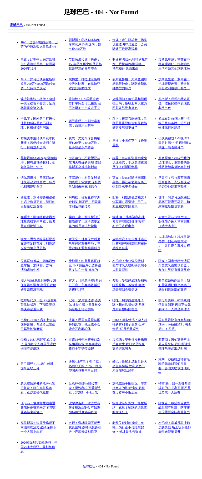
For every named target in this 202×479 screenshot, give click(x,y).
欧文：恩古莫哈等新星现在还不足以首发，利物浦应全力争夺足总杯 (38, 243)
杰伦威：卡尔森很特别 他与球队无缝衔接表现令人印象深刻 (129, 265)
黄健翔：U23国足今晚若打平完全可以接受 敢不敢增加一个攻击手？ (85, 103)
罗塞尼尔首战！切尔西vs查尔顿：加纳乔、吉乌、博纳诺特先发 (38, 265)
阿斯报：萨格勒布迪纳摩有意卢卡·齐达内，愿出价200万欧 (85, 44)
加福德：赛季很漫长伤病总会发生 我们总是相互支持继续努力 (129, 344)
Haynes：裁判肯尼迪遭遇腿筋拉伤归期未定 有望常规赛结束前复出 (38, 407)
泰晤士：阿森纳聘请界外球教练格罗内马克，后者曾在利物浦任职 (38, 221)
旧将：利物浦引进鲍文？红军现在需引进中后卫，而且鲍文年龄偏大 (129, 202)
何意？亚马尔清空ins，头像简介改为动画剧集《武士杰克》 (174, 221)
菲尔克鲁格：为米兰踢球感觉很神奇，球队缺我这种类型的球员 (129, 83)
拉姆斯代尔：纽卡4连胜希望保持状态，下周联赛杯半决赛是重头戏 (39, 304)
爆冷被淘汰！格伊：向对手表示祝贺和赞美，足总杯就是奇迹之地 (38, 103)
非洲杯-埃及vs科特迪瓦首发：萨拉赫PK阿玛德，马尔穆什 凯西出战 (130, 64)
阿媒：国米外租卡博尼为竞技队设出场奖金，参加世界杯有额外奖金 (174, 265)
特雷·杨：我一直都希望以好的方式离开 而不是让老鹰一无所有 (174, 388)
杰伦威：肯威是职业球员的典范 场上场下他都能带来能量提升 (174, 427)
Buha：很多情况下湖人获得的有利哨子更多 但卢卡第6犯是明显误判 (129, 324)
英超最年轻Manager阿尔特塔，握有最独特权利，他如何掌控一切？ (39, 162)
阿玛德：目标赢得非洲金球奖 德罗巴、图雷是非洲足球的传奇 (85, 202)
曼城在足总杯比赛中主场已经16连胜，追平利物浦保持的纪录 (174, 123)
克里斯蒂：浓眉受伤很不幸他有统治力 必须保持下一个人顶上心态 (38, 427)
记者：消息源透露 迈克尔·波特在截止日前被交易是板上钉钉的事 (85, 304)
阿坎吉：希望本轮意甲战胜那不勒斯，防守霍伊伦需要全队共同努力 (174, 407)
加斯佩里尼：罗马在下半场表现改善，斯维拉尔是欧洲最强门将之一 (174, 83)
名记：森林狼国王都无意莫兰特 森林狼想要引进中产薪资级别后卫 (85, 427)
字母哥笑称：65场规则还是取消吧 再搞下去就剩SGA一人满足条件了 (174, 304)
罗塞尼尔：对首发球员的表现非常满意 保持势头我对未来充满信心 (85, 182)
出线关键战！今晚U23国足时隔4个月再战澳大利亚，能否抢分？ (174, 142)
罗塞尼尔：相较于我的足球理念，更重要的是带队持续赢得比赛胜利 (174, 162)
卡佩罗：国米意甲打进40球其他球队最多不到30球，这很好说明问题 (38, 123)
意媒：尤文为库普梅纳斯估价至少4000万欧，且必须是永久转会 (84, 142)
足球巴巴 (89, 466)
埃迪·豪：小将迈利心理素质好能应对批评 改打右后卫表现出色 (128, 221)
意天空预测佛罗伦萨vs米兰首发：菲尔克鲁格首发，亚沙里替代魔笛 (38, 388)
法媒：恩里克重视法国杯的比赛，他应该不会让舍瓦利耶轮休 (84, 324)
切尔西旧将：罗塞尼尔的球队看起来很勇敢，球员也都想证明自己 (38, 182)
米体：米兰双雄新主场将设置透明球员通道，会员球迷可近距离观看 (129, 44)
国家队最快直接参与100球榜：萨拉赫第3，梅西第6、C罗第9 (174, 324)
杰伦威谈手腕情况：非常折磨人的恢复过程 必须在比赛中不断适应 (129, 388)
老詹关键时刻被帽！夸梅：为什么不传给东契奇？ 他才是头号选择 (128, 427)
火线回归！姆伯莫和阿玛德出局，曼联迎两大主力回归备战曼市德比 (129, 103)
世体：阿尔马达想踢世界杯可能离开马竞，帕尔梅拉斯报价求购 (174, 202)
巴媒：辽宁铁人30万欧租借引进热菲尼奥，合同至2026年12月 (38, 64)
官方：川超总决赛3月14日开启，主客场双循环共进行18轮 (85, 285)
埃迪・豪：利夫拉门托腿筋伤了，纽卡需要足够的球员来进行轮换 (84, 221)
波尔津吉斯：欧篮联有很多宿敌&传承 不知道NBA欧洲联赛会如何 (84, 407)
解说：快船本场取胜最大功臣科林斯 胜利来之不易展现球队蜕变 (129, 366)
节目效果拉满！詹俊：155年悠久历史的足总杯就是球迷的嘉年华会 (85, 64)
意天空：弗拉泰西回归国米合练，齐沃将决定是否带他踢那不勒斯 (174, 182)
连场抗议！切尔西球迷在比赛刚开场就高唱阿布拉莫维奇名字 (129, 243)
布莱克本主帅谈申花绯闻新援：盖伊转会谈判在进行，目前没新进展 (38, 142)
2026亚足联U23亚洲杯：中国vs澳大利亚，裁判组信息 (39, 447)
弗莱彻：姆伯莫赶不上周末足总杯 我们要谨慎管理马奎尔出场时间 (174, 344)
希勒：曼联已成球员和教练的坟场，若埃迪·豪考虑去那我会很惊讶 (129, 285)
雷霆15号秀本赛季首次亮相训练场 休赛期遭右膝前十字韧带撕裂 (85, 344)
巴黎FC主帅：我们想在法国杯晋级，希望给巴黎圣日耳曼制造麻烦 (38, 324)
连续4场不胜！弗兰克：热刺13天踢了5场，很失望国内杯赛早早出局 (85, 366)
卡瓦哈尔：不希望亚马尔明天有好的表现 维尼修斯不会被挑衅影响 (85, 162)
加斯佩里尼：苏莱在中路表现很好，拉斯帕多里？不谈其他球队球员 (174, 64)
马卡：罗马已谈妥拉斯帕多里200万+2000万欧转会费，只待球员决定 (38, 83)
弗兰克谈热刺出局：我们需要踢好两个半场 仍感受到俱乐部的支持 (174, 285)
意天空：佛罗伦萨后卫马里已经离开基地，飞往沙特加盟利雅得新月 (84, 243)
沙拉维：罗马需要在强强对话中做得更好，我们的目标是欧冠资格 (38, 202)
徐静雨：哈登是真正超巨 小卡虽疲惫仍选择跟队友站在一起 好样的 (85, 265)
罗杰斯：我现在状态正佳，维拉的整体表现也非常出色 (174, 103)
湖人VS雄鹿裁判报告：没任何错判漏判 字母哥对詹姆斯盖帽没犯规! (38, 285)
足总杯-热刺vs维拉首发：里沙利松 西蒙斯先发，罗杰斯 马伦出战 (85, 388)
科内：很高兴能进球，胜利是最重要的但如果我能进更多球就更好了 (129, 123)
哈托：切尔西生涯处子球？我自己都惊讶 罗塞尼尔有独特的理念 (128, 304)
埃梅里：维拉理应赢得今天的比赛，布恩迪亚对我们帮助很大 (84, 83)
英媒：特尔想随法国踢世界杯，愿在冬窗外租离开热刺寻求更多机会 (129, 182)
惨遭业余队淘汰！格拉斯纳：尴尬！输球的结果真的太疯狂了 (129, 407)
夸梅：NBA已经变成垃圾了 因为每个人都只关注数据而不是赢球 (38, 344)
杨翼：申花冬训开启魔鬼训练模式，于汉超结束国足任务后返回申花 (129, 162)
